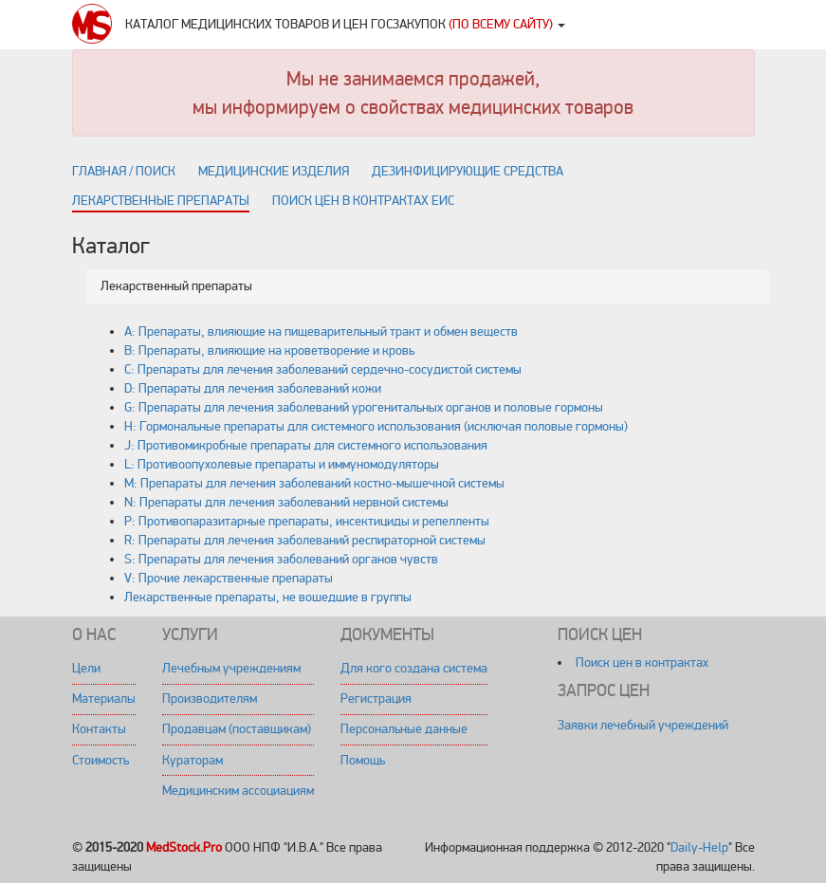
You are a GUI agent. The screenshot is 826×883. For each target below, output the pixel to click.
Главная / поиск (123, 171)
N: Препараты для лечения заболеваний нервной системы (286, 502)
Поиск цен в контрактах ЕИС (363, 201)
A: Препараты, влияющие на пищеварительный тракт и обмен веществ (321, 331)
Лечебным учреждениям (231, 668)
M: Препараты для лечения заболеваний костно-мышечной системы (314, 483)
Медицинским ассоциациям (238, 790)
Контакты (99, 729)
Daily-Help (699, 847)
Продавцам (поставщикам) (236, 729)
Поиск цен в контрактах (642, 662)
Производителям (209, 698)
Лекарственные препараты (160, 201)
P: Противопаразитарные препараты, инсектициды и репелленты (306, 521)
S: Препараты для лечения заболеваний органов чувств (281, 559)
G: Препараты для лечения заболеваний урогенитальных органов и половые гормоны (363, 407)
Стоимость (100, 760)
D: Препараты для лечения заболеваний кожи (252, 388)
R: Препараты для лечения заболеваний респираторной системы (305, 540)
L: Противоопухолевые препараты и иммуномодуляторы (281, 464)
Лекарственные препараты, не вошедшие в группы (268, 597)
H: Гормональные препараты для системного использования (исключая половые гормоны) (376, 426)
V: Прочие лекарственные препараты (228, 578)
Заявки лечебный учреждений (643, 725)
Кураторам (192, 760)
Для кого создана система (413, 668)
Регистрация (376, 698)
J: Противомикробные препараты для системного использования (305, 445)
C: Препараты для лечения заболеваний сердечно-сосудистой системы (323, 369)
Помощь (362, 760)
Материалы (104, 698)
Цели (86, 668)
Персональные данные (404, 729)
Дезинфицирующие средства (467, 171)
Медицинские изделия (273, 171)
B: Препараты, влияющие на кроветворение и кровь (269, 350)
